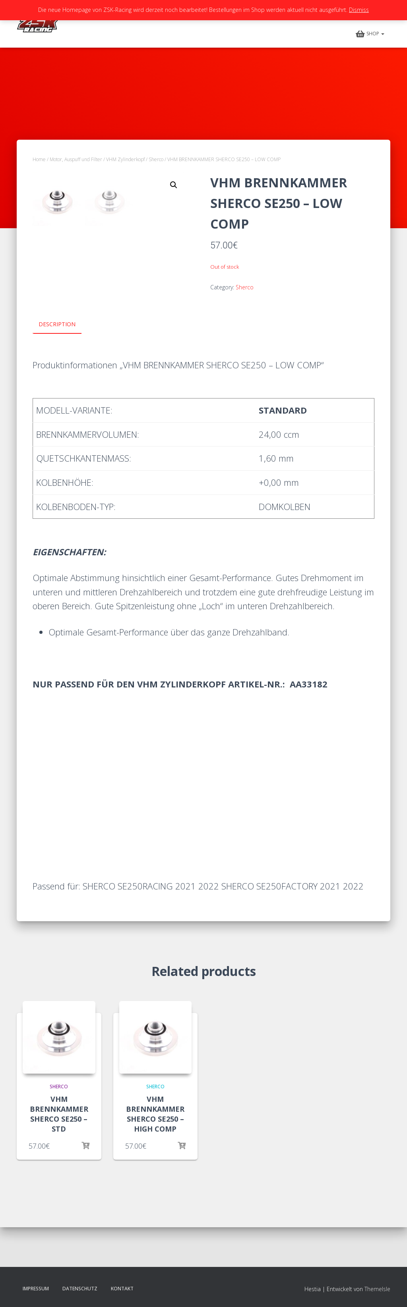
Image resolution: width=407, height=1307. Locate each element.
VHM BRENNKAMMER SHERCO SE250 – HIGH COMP (155, 1154)
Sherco (156, 159)
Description (57, 364)
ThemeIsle (377, 1289)
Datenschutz (79, 1289)
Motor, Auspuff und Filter (76, 159)
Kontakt (122, 1289)
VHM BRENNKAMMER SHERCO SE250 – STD (59, 1154)
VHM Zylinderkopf (125, 159)
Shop (370, 34)
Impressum (36, 1289)
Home (39, 159)
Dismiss (359, 9)
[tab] (63, 365)
